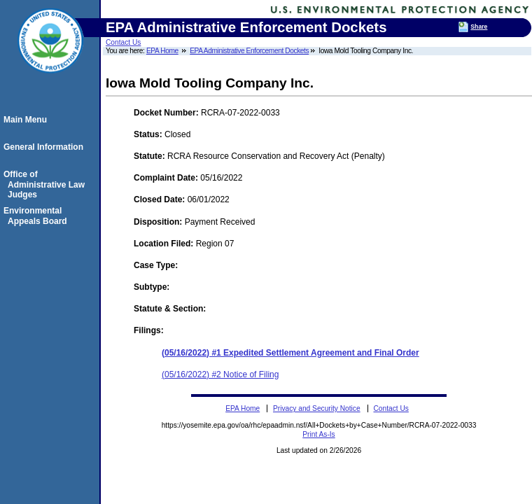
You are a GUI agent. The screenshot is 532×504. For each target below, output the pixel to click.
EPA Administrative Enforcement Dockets (249, 51)
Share (478, 26)
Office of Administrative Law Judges (46, 184)
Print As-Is (318, 434)
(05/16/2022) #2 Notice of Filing (220, 374)
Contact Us (123, 42)
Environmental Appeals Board (37, 215)
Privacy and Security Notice (316, 408)
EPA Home (162, 51)
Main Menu (27, 120)
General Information (45, 147)
